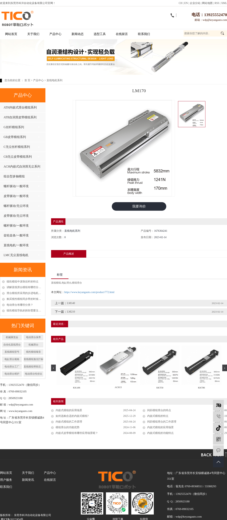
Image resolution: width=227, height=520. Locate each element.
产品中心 (55, 34)
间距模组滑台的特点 (159, 410)
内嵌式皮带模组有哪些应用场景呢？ (77, 433)
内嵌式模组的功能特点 (160, 433)
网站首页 (11, 34)
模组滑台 (77, 282)
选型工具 (100, 34)
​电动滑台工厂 (12, 366)
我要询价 (139, 206)
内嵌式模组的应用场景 (69, 410)
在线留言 (122, 34)
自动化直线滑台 (12, 344)
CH (180, 3)
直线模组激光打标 (33, 359)
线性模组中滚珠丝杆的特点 (22, 281)
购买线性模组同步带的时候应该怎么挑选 (25, 299)
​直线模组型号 (12, 351)
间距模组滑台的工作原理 (161, 421)
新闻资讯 (28, 479)
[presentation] (53, 368)
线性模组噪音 (33, 351)
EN (186, 3)
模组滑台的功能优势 (67, 427)
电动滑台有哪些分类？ (20, 304)
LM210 (71, 311)
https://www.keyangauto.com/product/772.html (89, 292)
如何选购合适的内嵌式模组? (72, 416)
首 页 (27, 80)
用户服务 (6, 479)
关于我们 (33, 34)
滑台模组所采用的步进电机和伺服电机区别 (25, 293)
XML (224, 3)
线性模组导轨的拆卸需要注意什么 (25, 310)
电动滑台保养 (33, 337)
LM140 (71, 303)
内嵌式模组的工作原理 (69, 421)
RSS (217, 3)
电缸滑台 (67, 282)
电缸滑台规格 (12, 359)
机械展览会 (12, 337)
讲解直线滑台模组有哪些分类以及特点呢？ (25, 287)
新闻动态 (78, 34)
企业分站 (195, 3)
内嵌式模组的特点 (157, 416)
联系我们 (144, 34)
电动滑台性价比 (33, 373)
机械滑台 (33, 344)
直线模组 (56, 282)
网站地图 (207, 3)
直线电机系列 (54, 80)
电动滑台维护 (12, 373)
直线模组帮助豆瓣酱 (33, 366)
